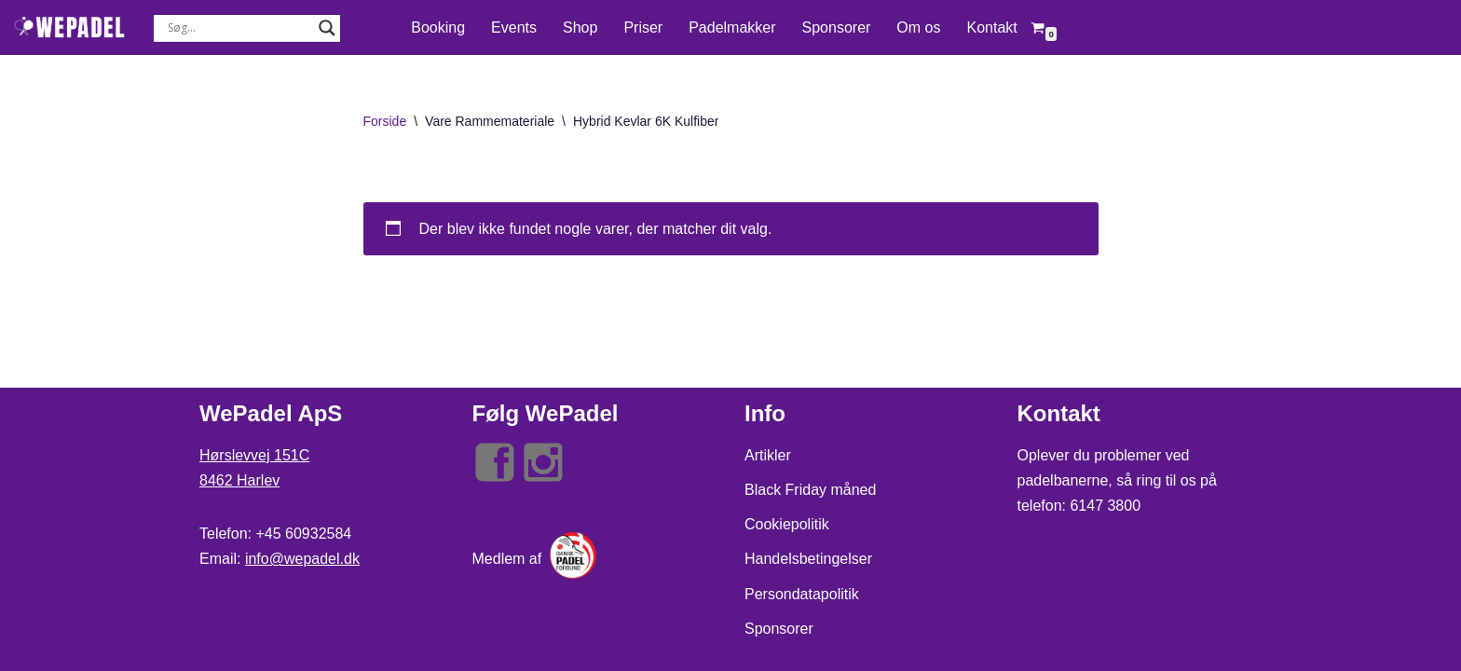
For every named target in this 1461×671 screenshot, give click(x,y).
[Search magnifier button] (327, 28)
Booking (438, 27)
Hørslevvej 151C (254, 455)
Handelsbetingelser (808, 559)
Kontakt (991, 27)
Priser (642, 27)
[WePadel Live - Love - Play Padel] (70, 27)
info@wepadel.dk (302, 559)
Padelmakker (732, 27)
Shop (580, 27)
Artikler (767, 455)
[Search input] (238, 28)
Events (514, 27)
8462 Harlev (239, 480)
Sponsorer (836, 27)
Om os (918, 27)
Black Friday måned (810, 490)
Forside (385, 121)
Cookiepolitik (786, 524)
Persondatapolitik (801, 594)
